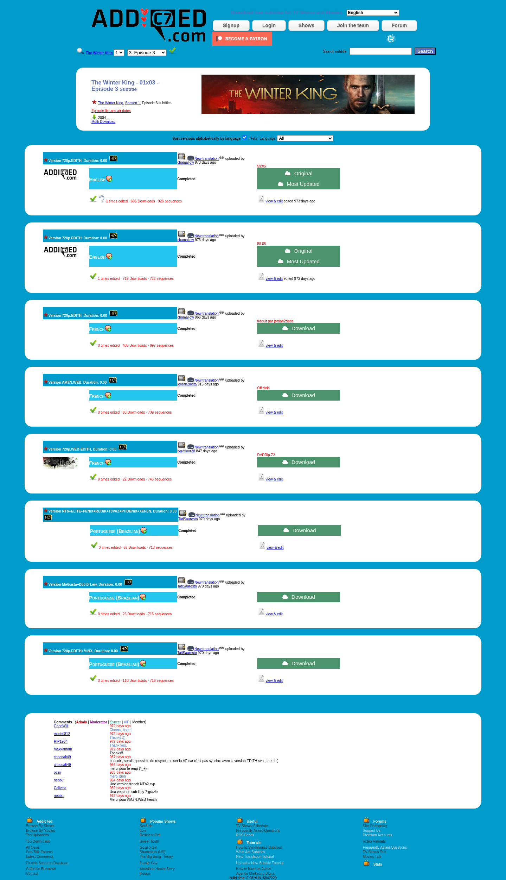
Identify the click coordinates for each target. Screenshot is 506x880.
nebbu (59, 780)
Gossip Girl (148, 847)
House (145, 873)
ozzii (57, 772)
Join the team (353, 25)
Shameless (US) (152, 852)
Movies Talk (372, 857)
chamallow (185, 162)
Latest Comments (39, 857)
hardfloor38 (186, 451)
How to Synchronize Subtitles (259, 847)
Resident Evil (150, 835)
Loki (143, 830)
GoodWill (61, 726)
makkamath (63, 749)
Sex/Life (146, 826)
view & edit (273, 201)
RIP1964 (61, 741)
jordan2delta (187, 384)
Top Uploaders (37, 835)
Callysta (60, 788)
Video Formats (374, 841)
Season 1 (132, 103)
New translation (206, 159)
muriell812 (62, 734)
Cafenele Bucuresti (41, 869)
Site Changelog (375, 826)
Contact (32, 873)
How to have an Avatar (253, 869)
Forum (399, 25)
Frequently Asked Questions (258, 830)
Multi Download (103, 122)
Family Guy (149, 863)
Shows (306, 25)
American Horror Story (157, 869)
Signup (231, 25)
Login (269, 25)
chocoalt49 (62, 757)
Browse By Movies (40, 830)
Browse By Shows (40, 826)
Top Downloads (38, 841)
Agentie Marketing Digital (255, 873)
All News (33, 847)
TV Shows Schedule (252, 826)
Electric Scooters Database (47, 863)
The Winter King (110, 103)
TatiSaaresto (188, 519)
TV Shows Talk (374, 852)
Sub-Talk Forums (39, 852)
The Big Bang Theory (156, 857)
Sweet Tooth (149, 841)
